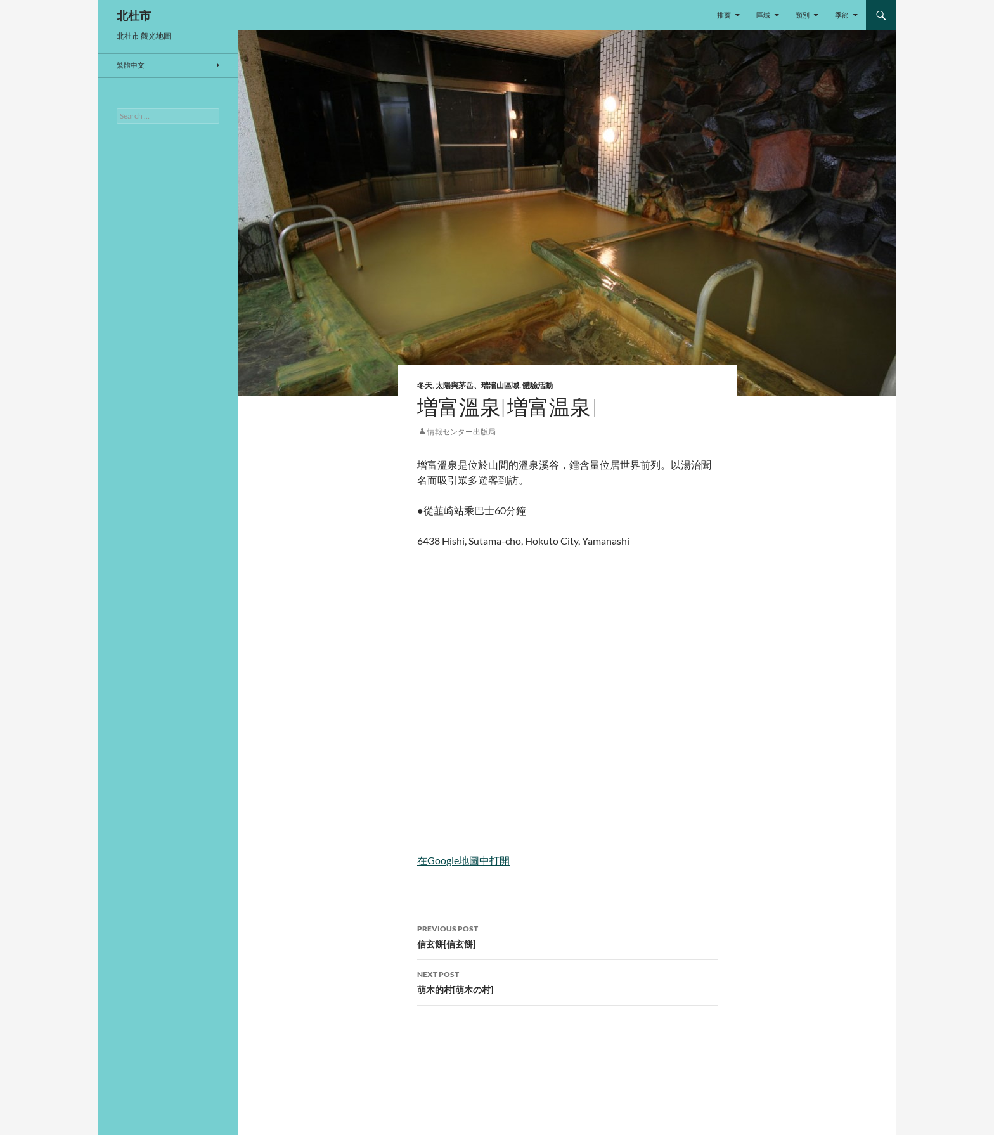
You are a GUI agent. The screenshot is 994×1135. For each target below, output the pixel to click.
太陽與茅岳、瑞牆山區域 (477, 385)
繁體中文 (131, 65)
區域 (763, 15)
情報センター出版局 (461, 431)
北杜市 (134, 15)
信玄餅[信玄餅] (567, 935)
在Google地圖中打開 (463, 860)
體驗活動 (537, 385)
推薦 (724, 15)
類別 (803, 15)
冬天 (424, 385)
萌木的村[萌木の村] (567, 981)
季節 (842, 15)
